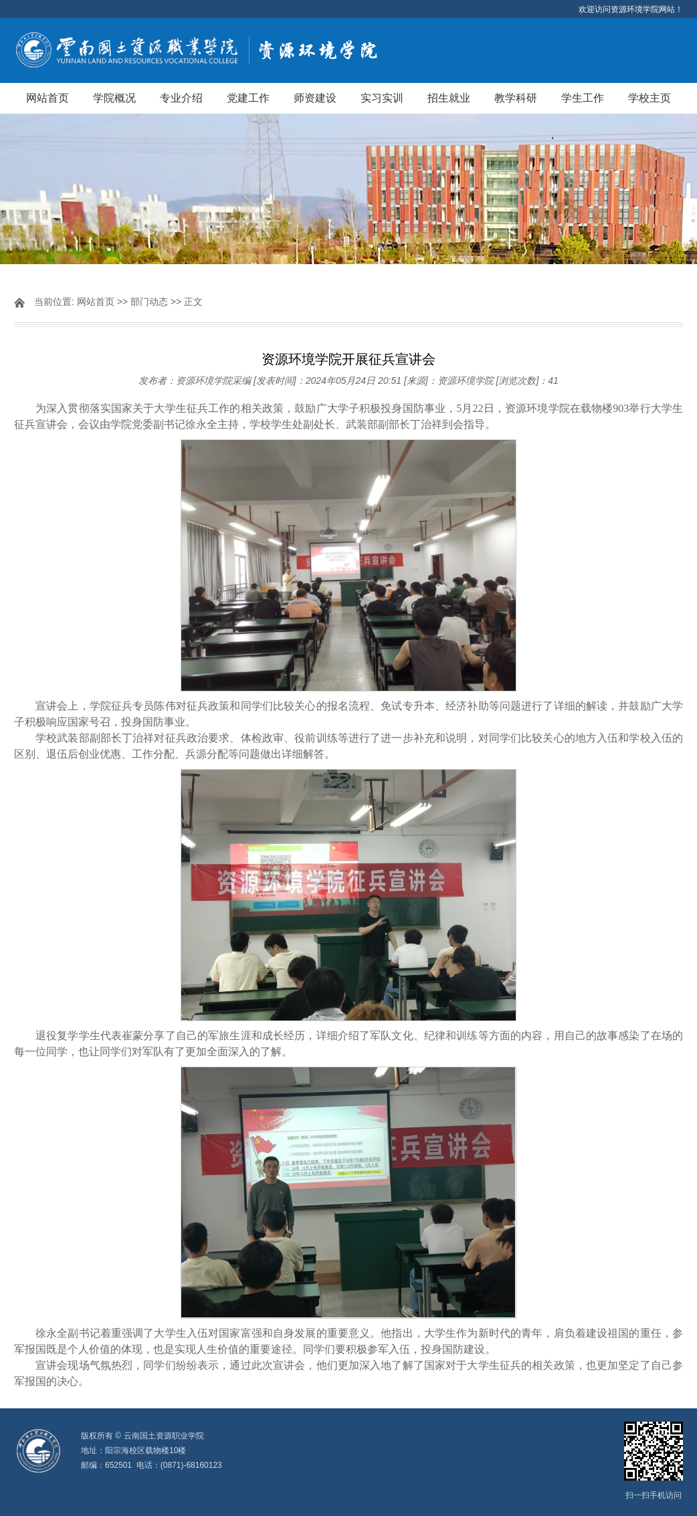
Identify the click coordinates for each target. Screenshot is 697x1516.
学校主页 (649, 98)
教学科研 (515, 98)
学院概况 (114, 98)
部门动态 (149, 301)
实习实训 (382, 98)
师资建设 (315, 98)
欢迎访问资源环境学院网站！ (631, 9)
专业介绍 (181, 98)
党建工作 (248, 98)
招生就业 (448, 98)
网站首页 (47, 98)
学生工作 (582, 98)
